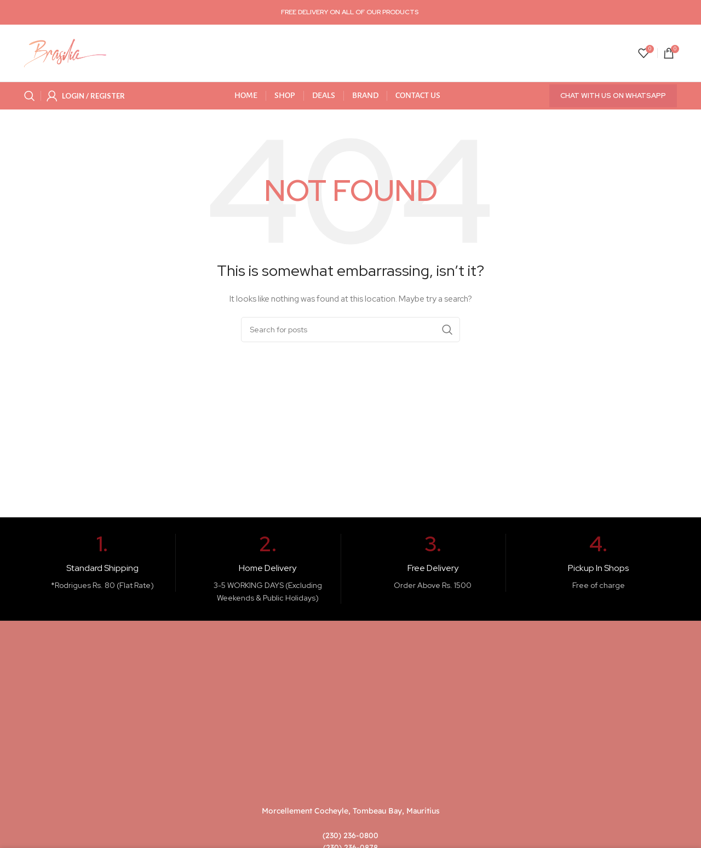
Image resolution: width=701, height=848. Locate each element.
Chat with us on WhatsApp (613, 95)
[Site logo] (65, 52)
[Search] (30, 96)
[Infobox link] (102, 563)
